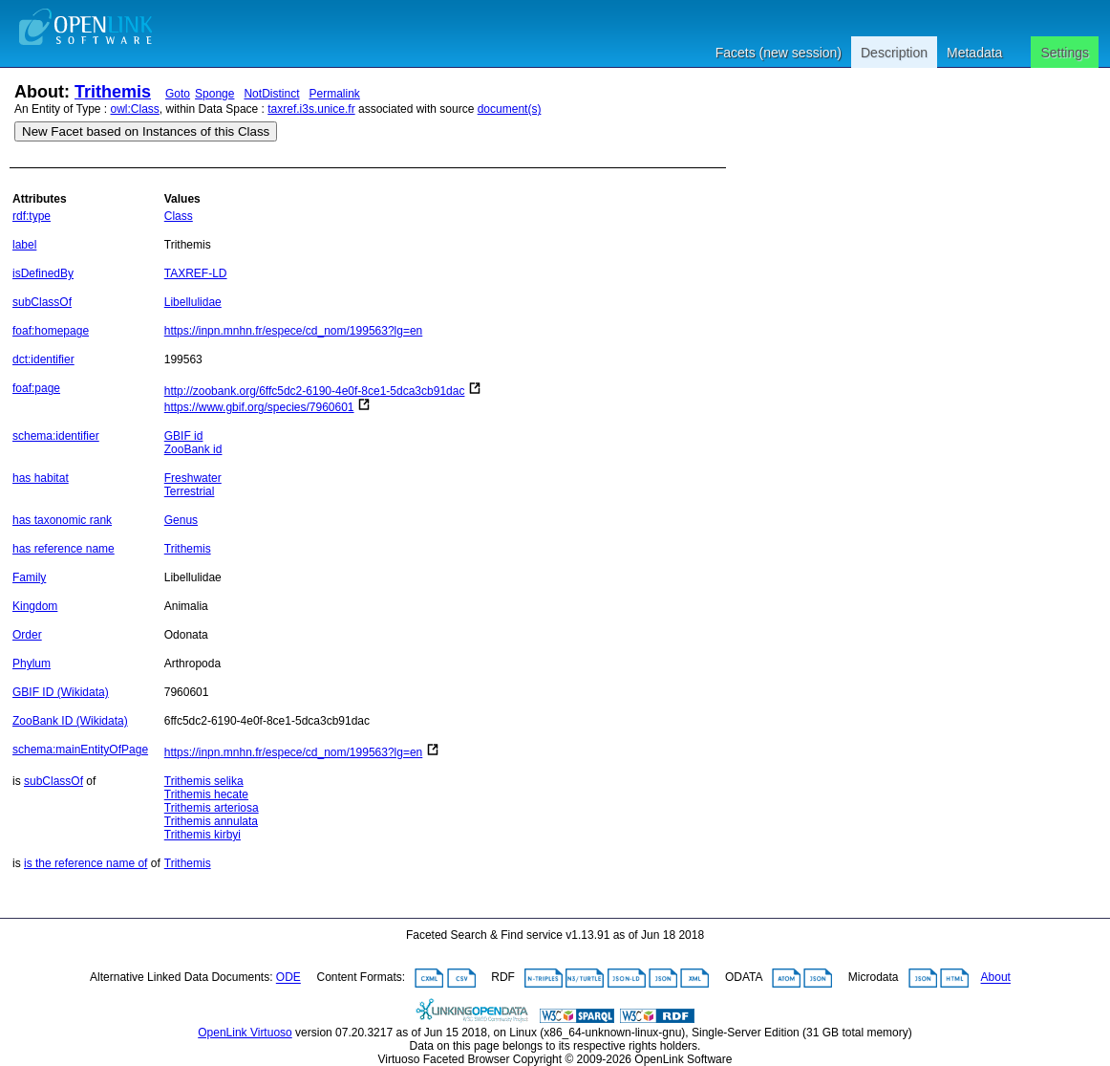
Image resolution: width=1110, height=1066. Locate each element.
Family (29, 577)
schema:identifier (55, 436)
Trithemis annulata (211, 821)
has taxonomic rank (62, 520)
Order (27, 635)
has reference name (63, 548)
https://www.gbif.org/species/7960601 (259, 407)
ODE (288, 978)
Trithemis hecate (206, 794)
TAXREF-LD (195, 273)
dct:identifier (43, 359)
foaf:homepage (50, 330)
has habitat (40, 478)
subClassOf (42, 302)
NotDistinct (271, 93)
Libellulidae (193, 302)
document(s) (510, 109)
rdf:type (31, 216)
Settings (1064, 52)
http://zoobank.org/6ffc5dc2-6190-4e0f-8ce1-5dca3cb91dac (314, 391)
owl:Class (135, 109)
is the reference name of (85, 863)
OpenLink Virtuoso (245, 1032)
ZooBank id (193, 449)
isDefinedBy (43, 273)
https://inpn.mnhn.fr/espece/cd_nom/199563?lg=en (293, 330)
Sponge (214, 93)
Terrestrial (189, 491)
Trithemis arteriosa (211, 808)
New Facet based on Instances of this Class (145, 131)
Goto (177, 93)
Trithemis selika (204, 781)
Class (178, 216)
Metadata (974, 52)
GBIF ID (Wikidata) (60, 692)
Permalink (334, 93)
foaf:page (36, 388)
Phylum (31, 663)
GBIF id (183, 436)
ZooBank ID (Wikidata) (70, 721)
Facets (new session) (778, 52)
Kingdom (34, 606)
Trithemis (113, 91)
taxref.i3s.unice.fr (310, 109)
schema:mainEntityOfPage (80, 749)
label (24, 244)
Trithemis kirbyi (202, 834)
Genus (181, 520)
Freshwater (193, 478)
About (996, 978)
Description (894, 52)
